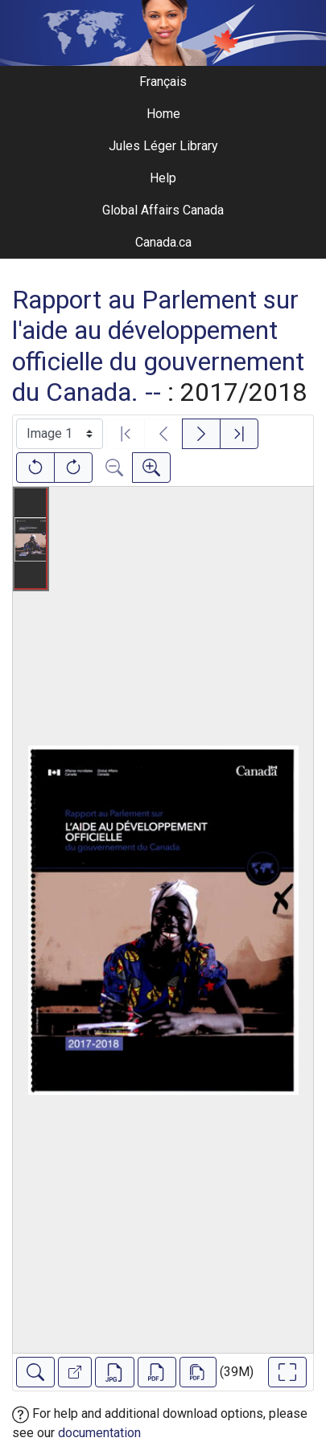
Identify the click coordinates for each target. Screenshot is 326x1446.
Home (163, 113)
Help (163, 178)
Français (163, 81)
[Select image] (59, 434)
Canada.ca (163, 242)
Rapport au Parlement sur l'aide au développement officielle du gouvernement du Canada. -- (158, 345)
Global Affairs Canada (163, 210)
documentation (99, 1432)
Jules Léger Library (163, 145)
